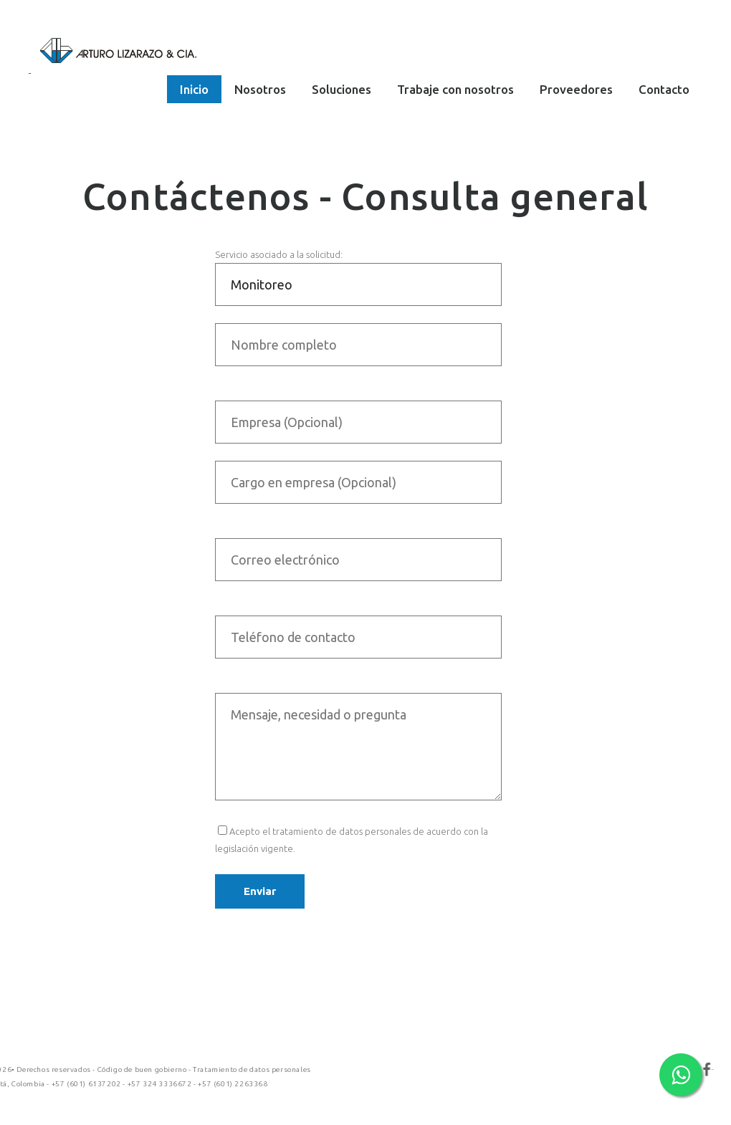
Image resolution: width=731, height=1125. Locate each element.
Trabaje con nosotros (455, 89)
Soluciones (341, 89)
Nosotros (260, 89)
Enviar (260, 891)
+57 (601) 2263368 (83, 1084)
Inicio (194, 89)
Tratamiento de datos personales (103, 1069)
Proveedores (576, 89)
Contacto (664, 89)
